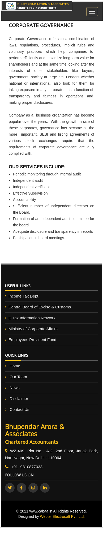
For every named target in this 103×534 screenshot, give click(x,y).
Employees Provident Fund (32, 339)
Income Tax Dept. (23, 296)
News (15, 387)
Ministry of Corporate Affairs (33, 328)
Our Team (18, 376)
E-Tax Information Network (31, 318)
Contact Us (19, 409)
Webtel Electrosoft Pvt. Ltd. (62, 516)
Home (15, 366)
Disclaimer (19, 398)
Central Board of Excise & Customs (39, 307)
